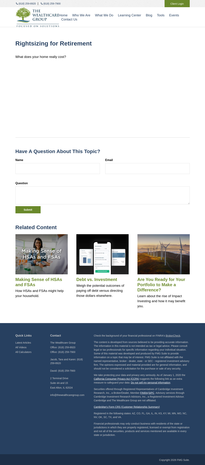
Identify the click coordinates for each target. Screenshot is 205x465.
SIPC (151, 392)
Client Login (177, 3)
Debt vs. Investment (96, 279)
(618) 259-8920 (25, 3)
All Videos (21, 347)
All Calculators (23, 352)
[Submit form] (28, 209)
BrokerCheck (173, 335)
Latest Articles (23, 342)
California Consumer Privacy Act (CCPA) (116, 378)
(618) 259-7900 (50, 3)
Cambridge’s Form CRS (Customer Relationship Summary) (127, 406)
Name (19, 160)
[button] (81, 15)
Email (109, 160)
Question (21, 183)
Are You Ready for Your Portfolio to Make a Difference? (161, 284)
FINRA (144, 392)
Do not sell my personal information (150, 382)
